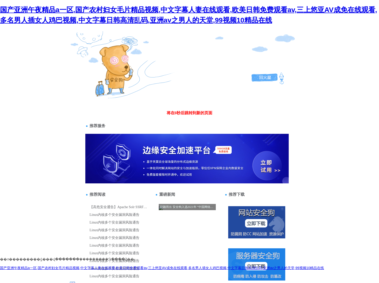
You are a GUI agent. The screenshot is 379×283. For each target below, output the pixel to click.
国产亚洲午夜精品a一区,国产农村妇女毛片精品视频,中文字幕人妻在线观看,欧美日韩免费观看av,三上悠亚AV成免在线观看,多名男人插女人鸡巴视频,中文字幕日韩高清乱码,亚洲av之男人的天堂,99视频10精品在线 (162, 268)
